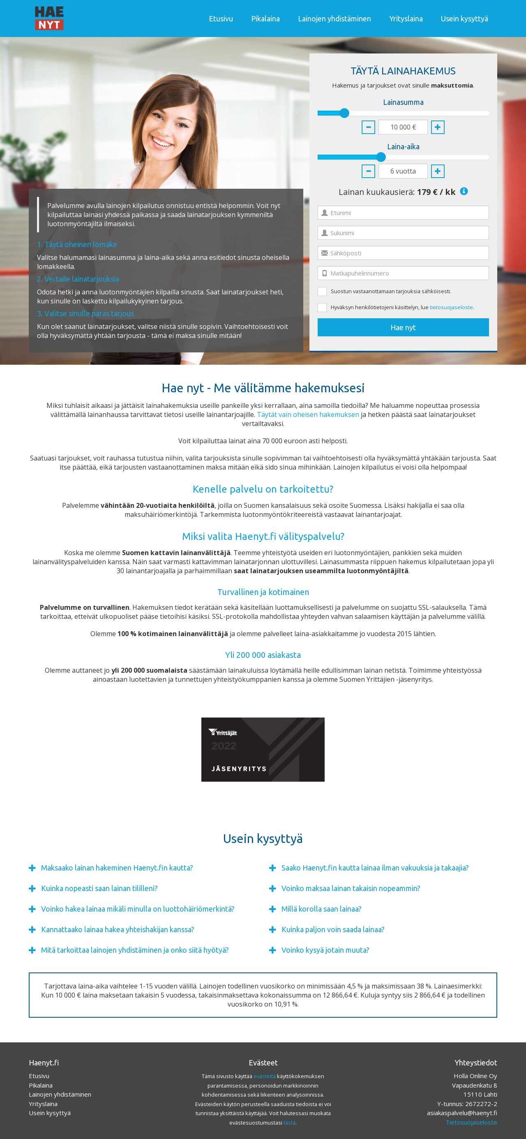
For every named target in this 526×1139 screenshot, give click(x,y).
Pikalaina (265, 18)
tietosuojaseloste (451, 307)
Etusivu (221, 18)
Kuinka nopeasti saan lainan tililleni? (99, 888)
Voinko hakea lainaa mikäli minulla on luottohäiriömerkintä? (138, 909)
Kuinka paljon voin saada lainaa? (333, 929)
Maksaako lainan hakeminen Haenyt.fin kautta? (117, 868)
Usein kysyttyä (464, 18)
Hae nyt (403, 327)
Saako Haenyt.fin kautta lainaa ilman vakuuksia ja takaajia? (375, 868)
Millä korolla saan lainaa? (321, 909)
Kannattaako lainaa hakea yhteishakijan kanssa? (117, 929)
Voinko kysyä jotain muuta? (325, 950)
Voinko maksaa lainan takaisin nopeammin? (350, 888)
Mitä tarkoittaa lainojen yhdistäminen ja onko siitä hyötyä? (135, 950)
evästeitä (265, 1076)
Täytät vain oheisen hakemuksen (308, 414)
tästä (289, 1122)
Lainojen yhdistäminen (334, 18)
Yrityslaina (406, 18)
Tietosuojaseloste (471, 1122)
